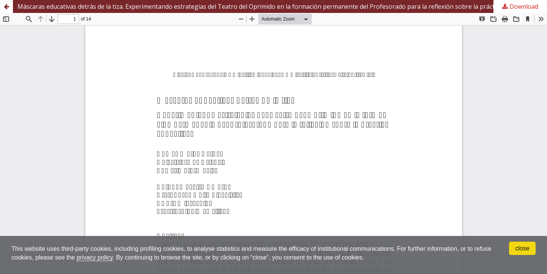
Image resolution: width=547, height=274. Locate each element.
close (522, 248)
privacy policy (95, 257)
